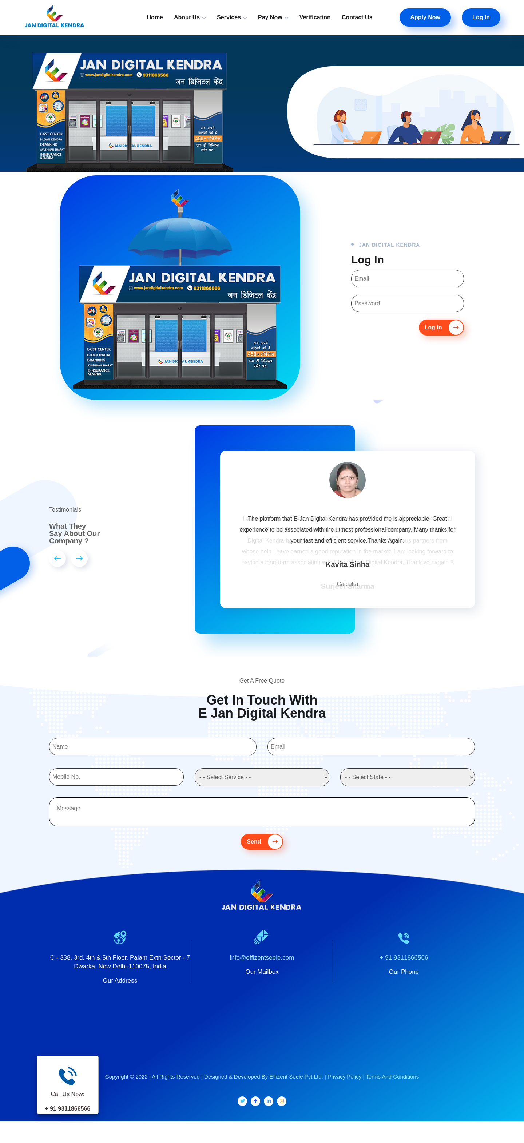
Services (229, 17)
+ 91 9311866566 (404, 968)
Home (155, 17)
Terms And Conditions (392, 1087)
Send (264, 852)
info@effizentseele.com (262, 968)
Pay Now (270, 17)
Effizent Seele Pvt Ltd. (296, 1087)
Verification (315, 17)
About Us (187, 17)
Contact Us (357, 17)
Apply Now (425, 17)
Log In (481, 17)
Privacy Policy (344, 1087)
